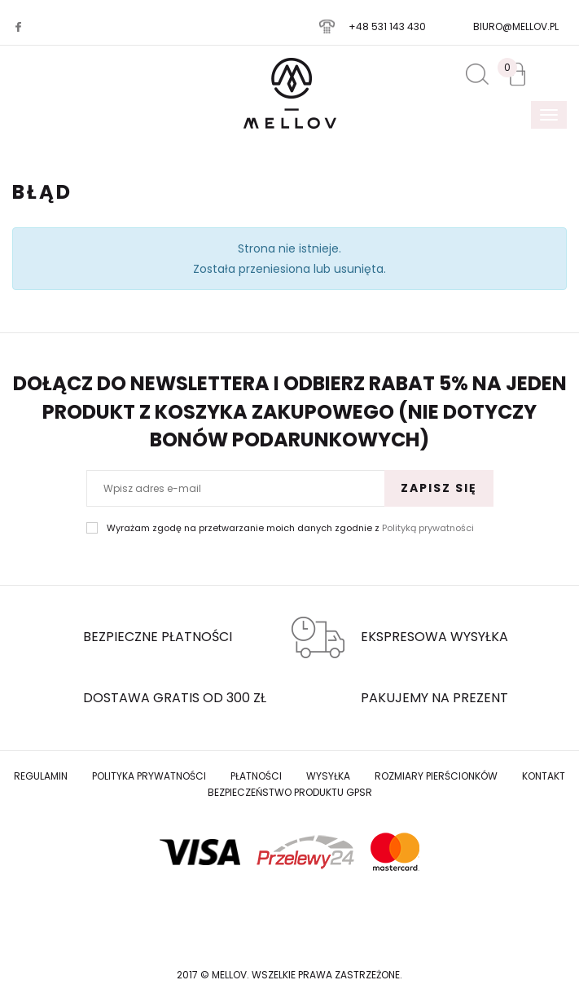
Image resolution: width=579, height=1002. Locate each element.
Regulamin (41, 776)
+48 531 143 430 (387, 26)
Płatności (256, 776)
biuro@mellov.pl (516, 26)
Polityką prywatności (428, 527)
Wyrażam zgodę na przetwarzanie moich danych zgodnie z (290, 528)
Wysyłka (328, 776)
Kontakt (543, 776)
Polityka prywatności (149, 776)
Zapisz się (439, 488)
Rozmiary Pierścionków (436, 776)
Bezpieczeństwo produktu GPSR (290, 792)
